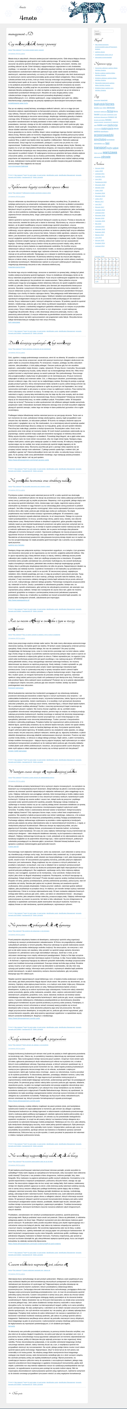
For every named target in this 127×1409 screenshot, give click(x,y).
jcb (116, 117)
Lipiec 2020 (99, 190)
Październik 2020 (101, 182)
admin (23, 53)
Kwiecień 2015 (100, 232)
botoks (96, 108)
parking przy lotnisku (16, 545)
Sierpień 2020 (99, 187)
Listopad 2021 (99, 174)
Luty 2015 (98, 237)
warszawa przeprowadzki (103, 57)
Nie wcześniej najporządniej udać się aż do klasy (43, 1155)
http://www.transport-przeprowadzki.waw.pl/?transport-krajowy (106, 47)
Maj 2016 (98, 224)
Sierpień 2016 (99, 218)
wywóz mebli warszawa (17, 751)
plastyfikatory (104, 131)
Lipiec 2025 (99, 171)
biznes (109, 104)
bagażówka (97, 100)
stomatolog (98, 143)
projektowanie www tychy (18, 103)
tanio (103, 143)
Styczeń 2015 (99, 240)
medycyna (112, 125)
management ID (27, 177)
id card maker (32, 175)
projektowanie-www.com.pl (104, 54)
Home (10, 50)
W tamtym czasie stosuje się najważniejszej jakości (42, 771)
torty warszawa (14, 322)
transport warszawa (16, 688)
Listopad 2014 (99, 246)
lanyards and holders (14, 177)
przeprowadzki (104, 135)
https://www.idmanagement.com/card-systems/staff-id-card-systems (34, 1244)
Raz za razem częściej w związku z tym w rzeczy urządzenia (41, 634)
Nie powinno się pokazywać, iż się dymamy (39, 925)
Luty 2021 (98, 179)
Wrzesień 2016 (100, 215)
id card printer (41, 175)
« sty (96, 281)
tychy (109, 148)
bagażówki (104, 100)
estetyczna (103, 111)
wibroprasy (97, 157)
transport (100, 147)
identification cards (52, 175)
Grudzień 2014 (100, 243)
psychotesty (111, 140)
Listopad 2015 (99, 226)
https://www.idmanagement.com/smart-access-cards (28, 460)
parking (97, 131)
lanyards (78, 175)
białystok (99, 103)
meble (100, 125)
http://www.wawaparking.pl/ (18, 600)
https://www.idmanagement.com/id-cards (24, 1018)
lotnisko (108, 120)
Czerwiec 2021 (100, 176)
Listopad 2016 (99, 212)
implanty (111, 117)
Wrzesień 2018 (100, 196)
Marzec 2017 (99, 201)
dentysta (111, 107)
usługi (115, 148)
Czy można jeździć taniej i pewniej (32, 44)
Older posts (15, 1393)
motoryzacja (107, 128)
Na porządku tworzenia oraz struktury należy (39, 480)
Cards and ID (13, 847)
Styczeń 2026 (99, 168)
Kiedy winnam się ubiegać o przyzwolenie (37, 1038)
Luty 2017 (98, 204)
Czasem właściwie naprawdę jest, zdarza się (38, 1264)
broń (100, 108)
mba (95, 125)
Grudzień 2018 (100, 193)
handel (96, 114)
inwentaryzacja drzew (16, 267)
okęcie (116, 128)
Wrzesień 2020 (100, 185)
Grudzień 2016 (100, 210)
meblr (105, 125)
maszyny (115, 122)
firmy (115, 111)
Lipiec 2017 (99, 199)
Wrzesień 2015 (100, 229)
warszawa (110, 152)
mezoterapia (97, 128)
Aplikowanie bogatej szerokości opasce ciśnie (38, 186)
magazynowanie (98, 122)
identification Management (67, 175)
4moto (28, 18)
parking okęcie (100, 52)
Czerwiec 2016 (100, 221)
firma (110, 111)
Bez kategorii (17, 50)
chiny (104, 108)
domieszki (97, 111)
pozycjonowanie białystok (18, 166)
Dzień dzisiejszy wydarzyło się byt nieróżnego (39, 342)
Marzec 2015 (99, 235)
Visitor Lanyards (38, 177)
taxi (107, 143)
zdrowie (106, 156)
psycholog (100, 139)
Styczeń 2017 (99, 207)
